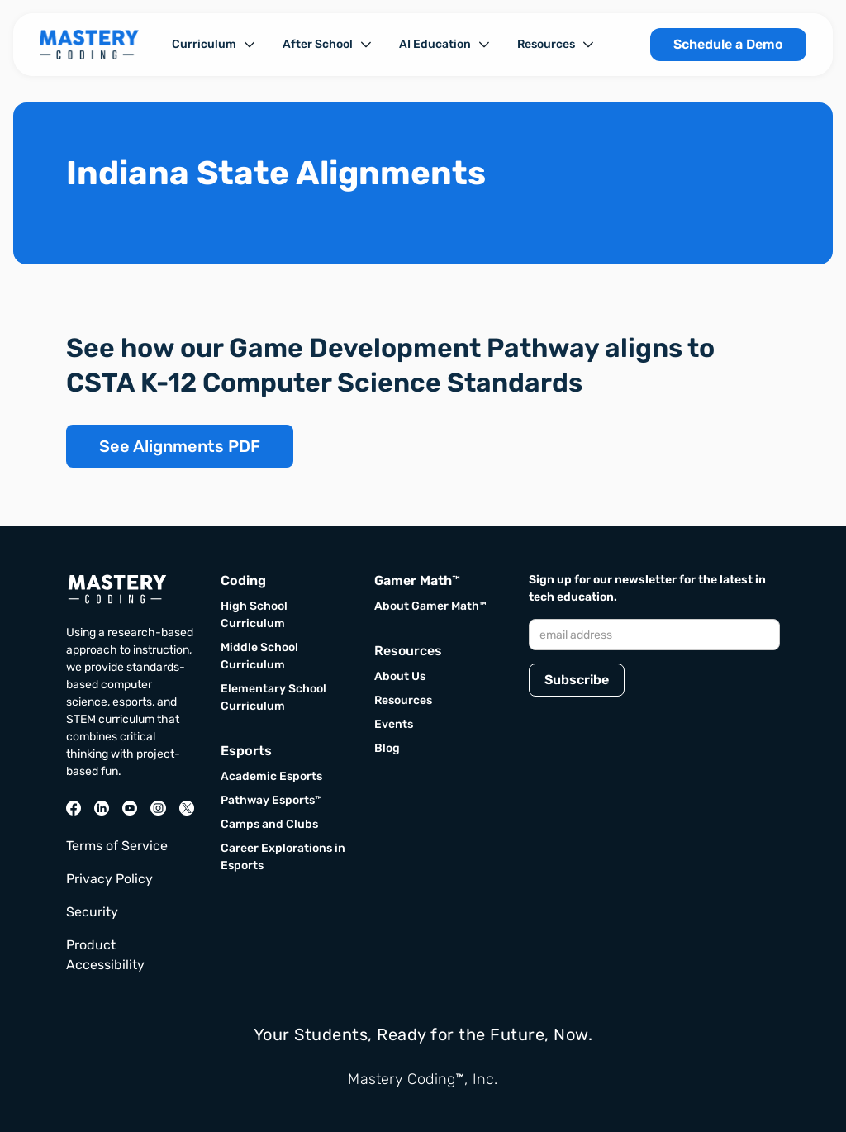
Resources (546, 44)
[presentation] (654, 748)
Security (92, 912)
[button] (214, 44)
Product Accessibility (105, 955)
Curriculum (204, 44)
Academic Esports (271, 776)
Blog (387, 748)
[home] (89, 44)
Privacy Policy (109, 879)
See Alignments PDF (179, 446)
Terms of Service (117, 846)
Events (393, 724)
